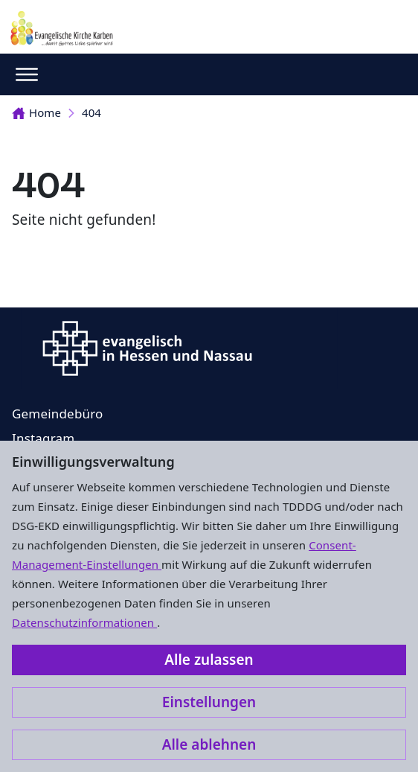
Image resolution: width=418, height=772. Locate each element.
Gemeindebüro (57, 413)
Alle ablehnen (209, 744)
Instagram (43, 438)
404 (91, 112)
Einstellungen (209, 702)
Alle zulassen (208, 659)
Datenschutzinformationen (84, 622)
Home (36, 112)
